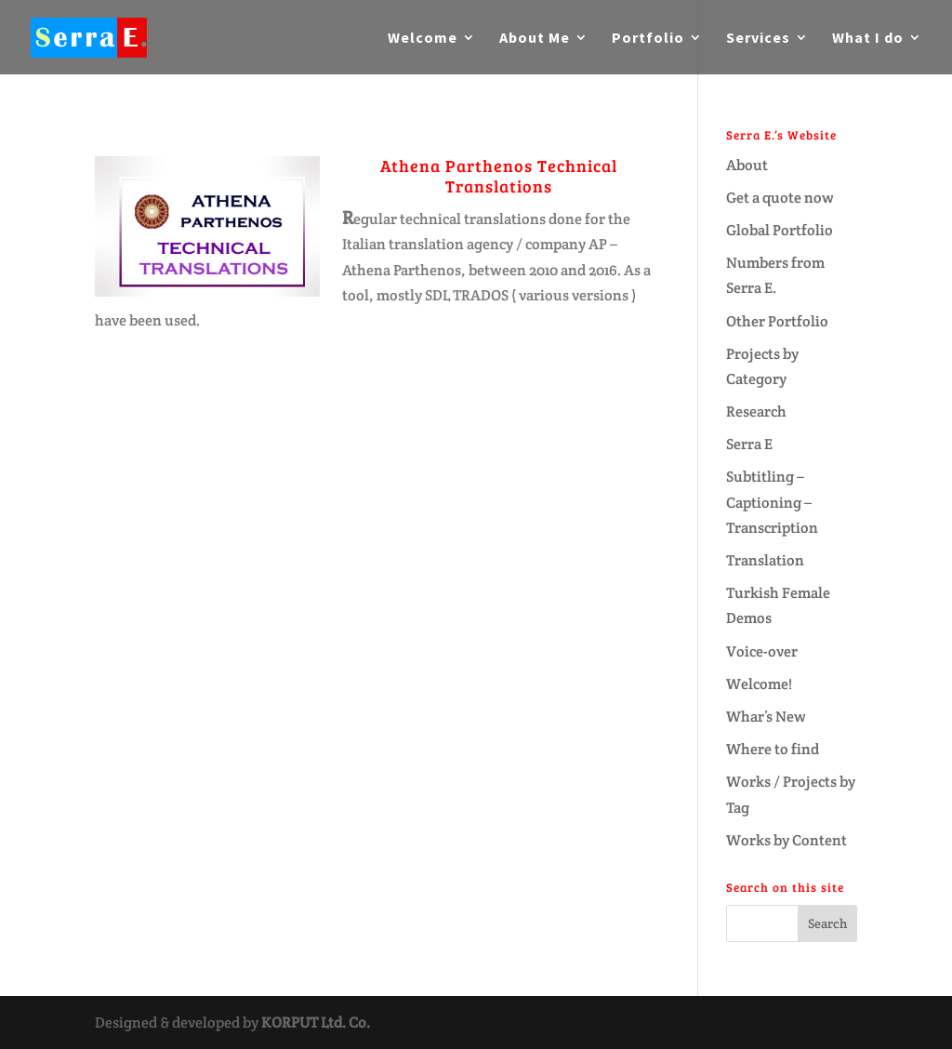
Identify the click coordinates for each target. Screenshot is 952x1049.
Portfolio (648, 38)
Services (758, 38)
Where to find (772, 749)
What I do (868, 38)
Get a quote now (780, 197)
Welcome (422, 38)
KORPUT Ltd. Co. (315, 1022)
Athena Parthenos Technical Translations (498, 175)
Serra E (749, 444)
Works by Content (786, 840)
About (747, 165)
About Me (534, 38)
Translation (765, 560)
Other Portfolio (777, 321)
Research (756, 411)
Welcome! (759, 684)
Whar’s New (766, 716)
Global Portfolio (779, 230)
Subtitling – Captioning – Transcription (772, 502)
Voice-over (762, 651)
